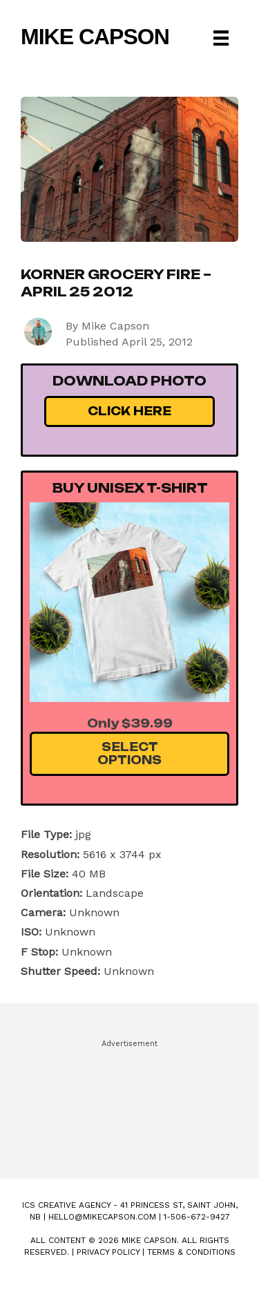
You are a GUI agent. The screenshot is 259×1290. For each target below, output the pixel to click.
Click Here (129, 411)
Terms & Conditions (191, 1252)
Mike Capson (95, 36)
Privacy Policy (108, 1252)
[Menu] (221, 38)
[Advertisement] (129, 1102)
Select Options (129, 753)
